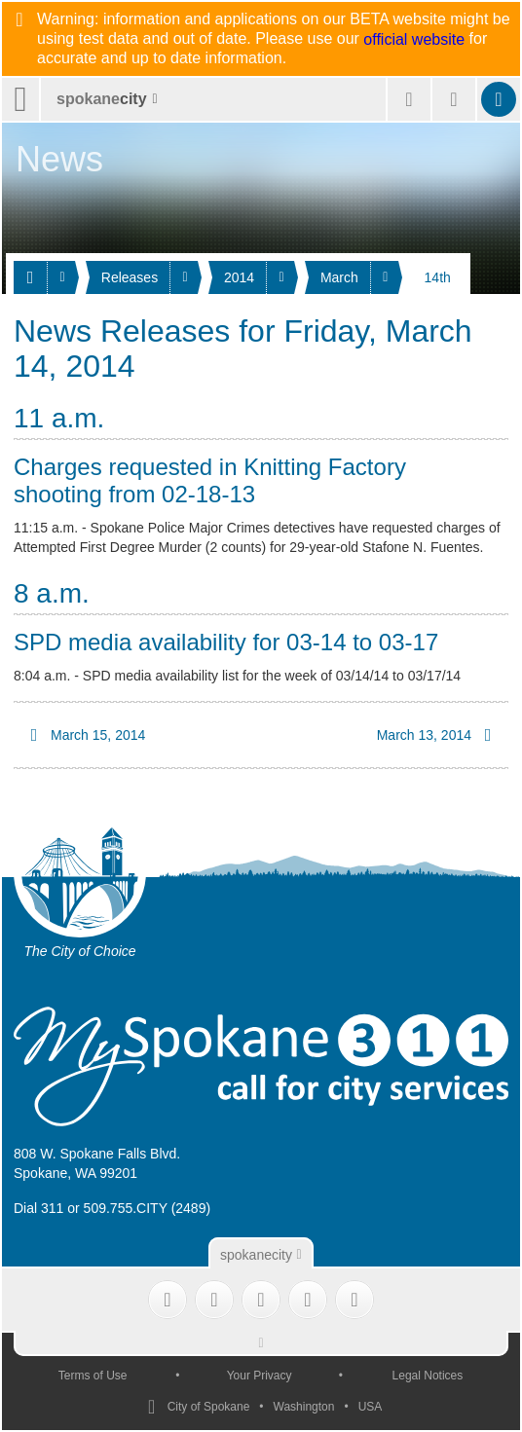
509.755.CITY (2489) (147, 1208)
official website (414, 40)
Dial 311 (38, 1208)
